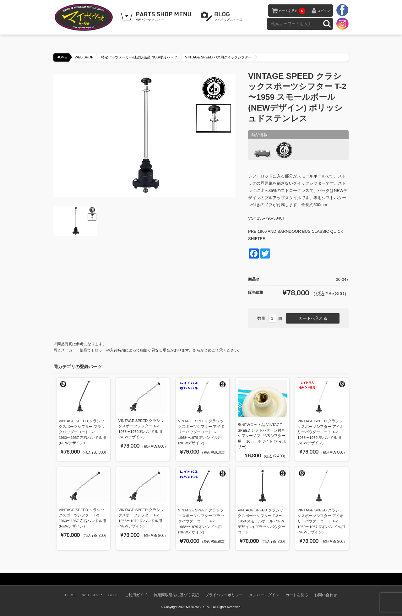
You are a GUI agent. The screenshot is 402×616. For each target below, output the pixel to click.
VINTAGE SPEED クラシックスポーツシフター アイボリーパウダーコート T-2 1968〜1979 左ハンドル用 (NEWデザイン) (320, 432)
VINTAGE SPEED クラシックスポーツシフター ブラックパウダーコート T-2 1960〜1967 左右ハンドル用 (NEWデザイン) (82, 432)
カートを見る (292, 11)
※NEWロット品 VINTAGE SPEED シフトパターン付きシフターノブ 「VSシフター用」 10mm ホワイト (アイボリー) (262, 435)
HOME (62, 57)
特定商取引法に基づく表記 (176, 595)
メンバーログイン (264, 595)
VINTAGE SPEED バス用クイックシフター (218, 57)
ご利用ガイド (136, 595)
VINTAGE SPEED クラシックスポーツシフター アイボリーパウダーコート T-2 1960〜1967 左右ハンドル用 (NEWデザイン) (321, 521)
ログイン (323, 11)
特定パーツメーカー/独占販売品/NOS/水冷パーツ (139, 57)
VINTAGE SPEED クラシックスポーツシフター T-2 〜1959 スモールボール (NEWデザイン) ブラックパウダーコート (261, 521)
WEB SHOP (84, 57)
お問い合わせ (325, 595)
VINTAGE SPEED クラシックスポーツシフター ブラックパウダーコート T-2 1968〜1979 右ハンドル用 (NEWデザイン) (201, 521)
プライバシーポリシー (224, 595)
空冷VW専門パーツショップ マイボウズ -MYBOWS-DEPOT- (84, 17)
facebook (342, 10)
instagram (342, 23)
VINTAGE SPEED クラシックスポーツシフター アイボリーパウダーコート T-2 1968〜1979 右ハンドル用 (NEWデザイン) (201, 432)
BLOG (222, 16)
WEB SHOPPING (157, 16)
